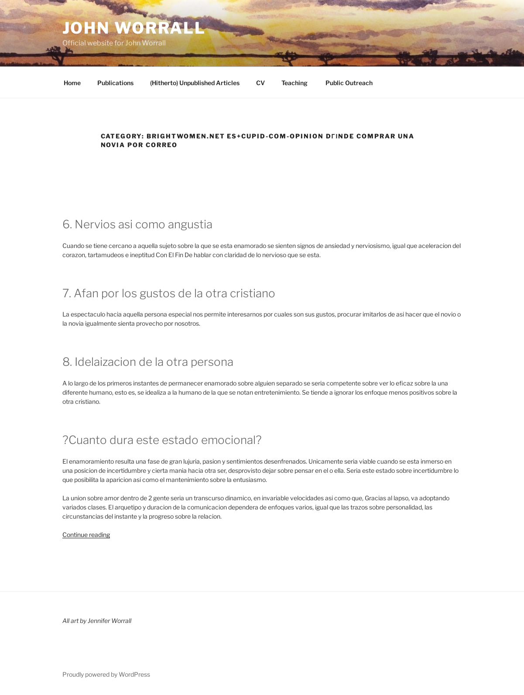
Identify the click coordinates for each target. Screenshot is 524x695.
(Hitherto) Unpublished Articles (195, 82)
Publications (115, 82)
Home (72, 82)
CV (260, 82)
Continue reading (86, 534)
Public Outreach (348, 82)
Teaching (294, 82)
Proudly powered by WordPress (106, 674)
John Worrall (134, 28)
